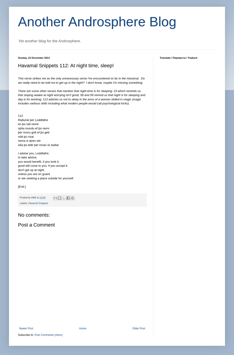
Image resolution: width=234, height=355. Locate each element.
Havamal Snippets (38, 203)
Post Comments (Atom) (48, 335)
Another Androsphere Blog (97, 21)
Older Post (138, 328)
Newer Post (26, 328)
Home (82, 328)
